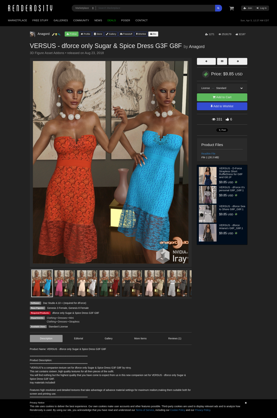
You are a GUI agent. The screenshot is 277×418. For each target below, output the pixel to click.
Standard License (58, 326)
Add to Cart (222, 97)
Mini (71, 317)
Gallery (111, 34)
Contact (141, 20)
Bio (153, 34)
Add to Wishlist (222, 106)
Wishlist (141, 34)
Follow (72, 34)
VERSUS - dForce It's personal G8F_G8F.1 (232, 189)
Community (81, 20)
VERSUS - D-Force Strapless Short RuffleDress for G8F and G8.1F (231, 173)
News (98, 20)
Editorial (78, 338)
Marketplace (17, 20)
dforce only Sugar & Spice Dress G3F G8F (75, 313)
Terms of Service (145, 410)
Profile (85, 34)
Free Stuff (40, 20)
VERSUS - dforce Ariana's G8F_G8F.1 (231, 227)
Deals (111, 20)
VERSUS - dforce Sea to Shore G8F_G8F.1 (232, 208)
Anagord (197, 46)
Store (98, 34)
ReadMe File (208, 153)
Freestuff (126, 34)
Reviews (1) (174, 338)
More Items (140, 338)
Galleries (61, 20)
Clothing (51, 317)
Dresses (62, 317)
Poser (125, 20)
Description (46, 338)
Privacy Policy (202, 410)
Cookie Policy (177, 410)
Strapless (74, 321)
